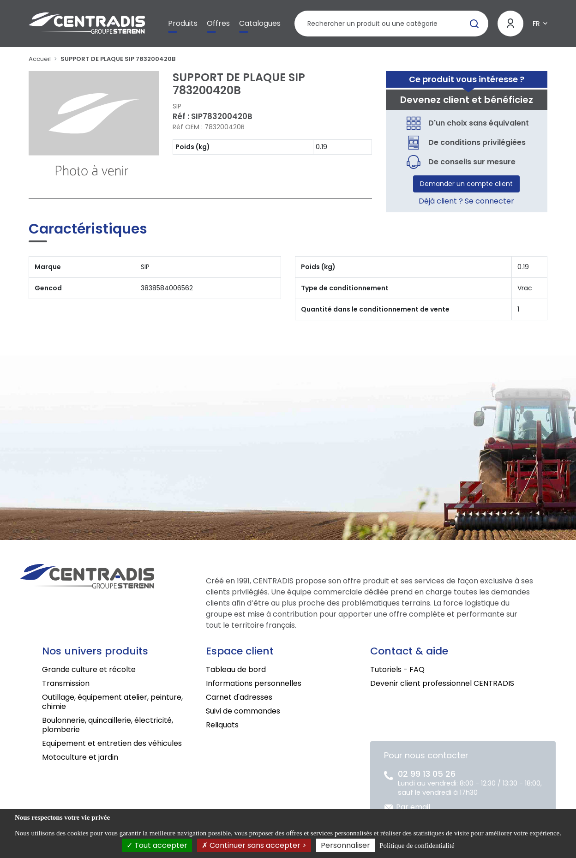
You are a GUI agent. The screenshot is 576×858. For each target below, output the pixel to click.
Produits (183, 23)
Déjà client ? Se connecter (466, 201)
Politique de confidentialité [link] (416, 845)
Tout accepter (156, 845)
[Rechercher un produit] (391, 23)
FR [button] (536, 23)
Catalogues (260, 23)
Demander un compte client (466, 183)
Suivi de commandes (243, 711)
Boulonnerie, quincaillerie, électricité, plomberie (107, 725)
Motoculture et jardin (80, 757)
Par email (413, 807)
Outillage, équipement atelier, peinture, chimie (112, 702)
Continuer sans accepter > (254, 845)
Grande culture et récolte (89, 669)
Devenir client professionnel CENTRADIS (442, 683)
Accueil (40, 58)
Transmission (66, 683)
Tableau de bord (236, 669)
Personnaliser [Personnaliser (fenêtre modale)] (345, 845)
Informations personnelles (253, 683)
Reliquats (222, 725)
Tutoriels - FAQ (397, 669)
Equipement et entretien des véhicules (112, 743)
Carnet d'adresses (239, 697)
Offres (218, 23)
